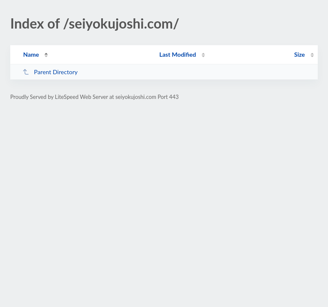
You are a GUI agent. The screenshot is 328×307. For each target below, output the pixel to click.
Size (299, 54)
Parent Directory (50, 71)
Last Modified (177, 54)
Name (31, 54)
